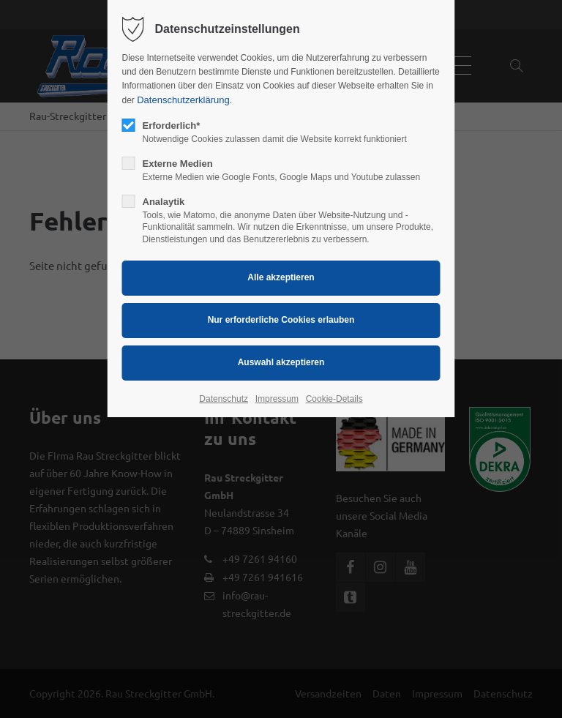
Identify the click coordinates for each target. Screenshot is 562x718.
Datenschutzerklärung (183, 99)
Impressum (277, 399)
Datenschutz (223, 399)
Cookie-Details (334, 399)
